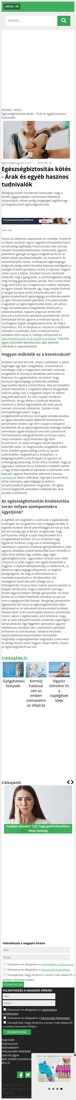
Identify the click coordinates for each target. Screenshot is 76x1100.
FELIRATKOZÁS (16, 1032)
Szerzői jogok (10, 1055)
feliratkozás (13, 984)
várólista (7, 477)
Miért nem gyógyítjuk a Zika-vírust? (54, 1068)
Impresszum (10, 1044)
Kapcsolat (8, 1040)
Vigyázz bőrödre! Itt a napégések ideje (59, 688)
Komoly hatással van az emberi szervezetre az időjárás (36, 691)
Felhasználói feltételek (16, 1051)
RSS (6, 1063)
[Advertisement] (38, 68)
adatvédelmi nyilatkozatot (58, 964)
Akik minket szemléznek (17, 1059)
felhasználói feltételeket (55, 969)
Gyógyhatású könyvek (14, 681)
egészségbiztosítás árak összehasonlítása (29, 339)
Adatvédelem (10, 1047)
